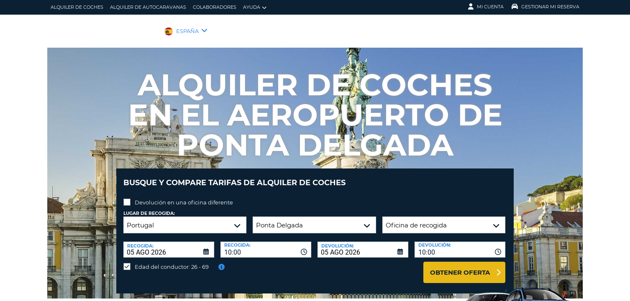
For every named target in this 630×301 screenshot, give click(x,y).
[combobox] (265, 243)
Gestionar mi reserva (545, 7)
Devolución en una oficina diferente (184, 196)
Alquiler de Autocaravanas (148, 7)
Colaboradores (214, 7)
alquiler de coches (77, 7)
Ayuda (254, 7)
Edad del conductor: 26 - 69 (172, 260)
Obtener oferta (460, 266)
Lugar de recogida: (149, 207)
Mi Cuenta (486, 7)
